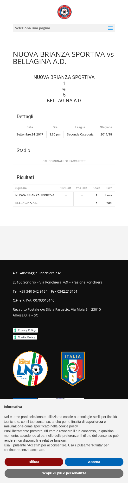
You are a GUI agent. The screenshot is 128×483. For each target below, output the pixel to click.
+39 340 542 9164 (33, 291)
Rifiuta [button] (34, 462)
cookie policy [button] (67, 426)
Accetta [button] (94, 462)
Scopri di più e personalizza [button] (64, 473)
